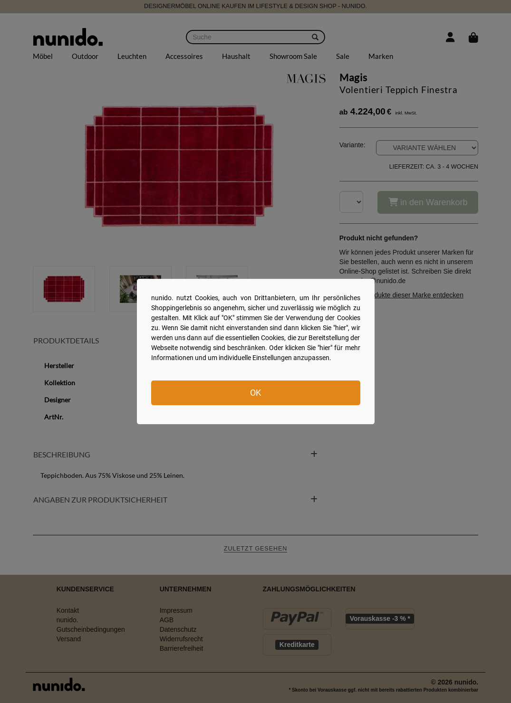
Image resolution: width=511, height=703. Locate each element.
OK (255, 393)
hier (340, 328)
